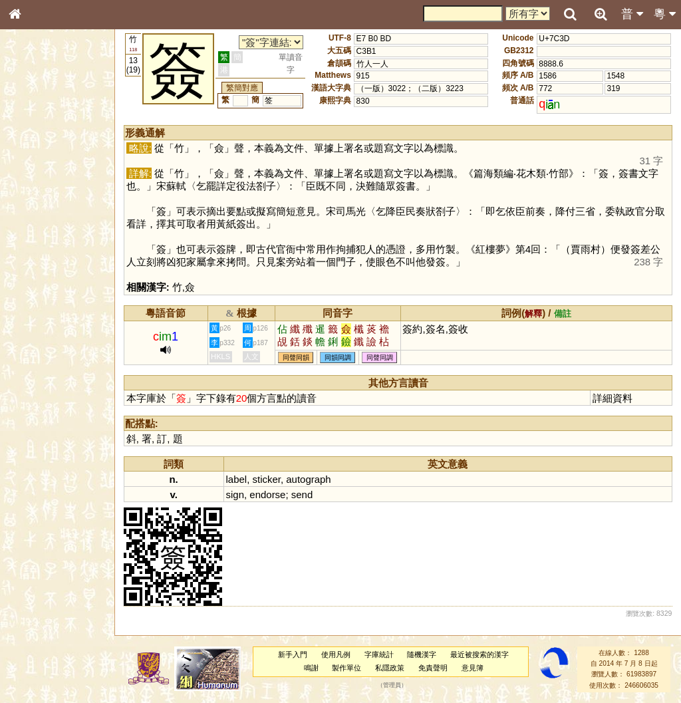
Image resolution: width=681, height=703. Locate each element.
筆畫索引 (33, 191)
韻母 (45, 356)
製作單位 (346, 668)
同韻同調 (338, 357)
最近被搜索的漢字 (479, 654)
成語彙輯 (33, 443)
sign (235, 494)
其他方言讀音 (41, 381)
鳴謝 (311, 668)
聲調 (63, 356)
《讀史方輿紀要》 (48, 430)
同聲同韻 (296, 357)
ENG (58, 146)
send (302, 494)
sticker (267, 479)
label (236, 479)
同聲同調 (379, 357)
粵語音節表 (37, 264)
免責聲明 (433, 668)
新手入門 (292, 654)
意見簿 (472, 668)
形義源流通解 (41, 229)
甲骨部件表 (37, 203)
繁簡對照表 (37, 455)
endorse (267, 494)
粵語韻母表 (37, 290)
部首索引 (33, 178)
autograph (308, 479)
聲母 (27, 356)
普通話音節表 (41, 369)
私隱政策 (389, 668)
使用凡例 (335, 654)
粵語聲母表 (37, 277)
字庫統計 (379, 654)
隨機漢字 (421, 654)
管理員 (392, 685)
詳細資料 (612, 398)
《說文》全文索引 (48, 417)
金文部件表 (37, 216)
